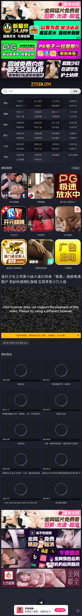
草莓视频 (55, 155)
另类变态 (73, 127)
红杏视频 (20, 159)
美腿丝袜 (20, 138)
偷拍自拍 (38, 122)
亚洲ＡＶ (20, 112)
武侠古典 (73, 144)
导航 (6, 156)
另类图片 (73, 138)
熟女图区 (55, 138)
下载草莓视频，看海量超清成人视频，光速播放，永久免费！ (47, 335)
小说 (6, 146)
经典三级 (38, 127)
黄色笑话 (55, 148)
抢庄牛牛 (73, 105)
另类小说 (38, 148)
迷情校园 (20, 148)
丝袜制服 (38, 116)
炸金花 (38, 105)
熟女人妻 (20, 116)
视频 (6, 113)
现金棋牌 (55, 105)
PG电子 (20, 101)
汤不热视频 (73, 155)
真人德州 (38, 101)
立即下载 (60, 610)
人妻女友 (55, 144)
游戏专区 (73, 101)
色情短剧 (38, 159)
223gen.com (41, 84)
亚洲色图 (38, 133)
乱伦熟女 (55, 127)
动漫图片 (73, 133)
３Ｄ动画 (73, 112)
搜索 (75, 91)
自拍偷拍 (38, 112)
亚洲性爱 (20, 122)
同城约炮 (20, 155)
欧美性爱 (73, 122)
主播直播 (55, 116)
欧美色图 (55, 133)
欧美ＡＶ (55, 112)
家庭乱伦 (38, 144)
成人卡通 (55, 122)
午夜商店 (38, 155)
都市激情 (20, 144)
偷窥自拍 (20, 133)
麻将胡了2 (20, 105)
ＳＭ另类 (73, 116)
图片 (6, 135)
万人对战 (55, 101)
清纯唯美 (38, 138)
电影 (6, 124)
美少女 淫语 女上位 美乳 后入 (15, 343)
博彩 (6, 103)
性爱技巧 (73, 148)
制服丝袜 (20, 127)
